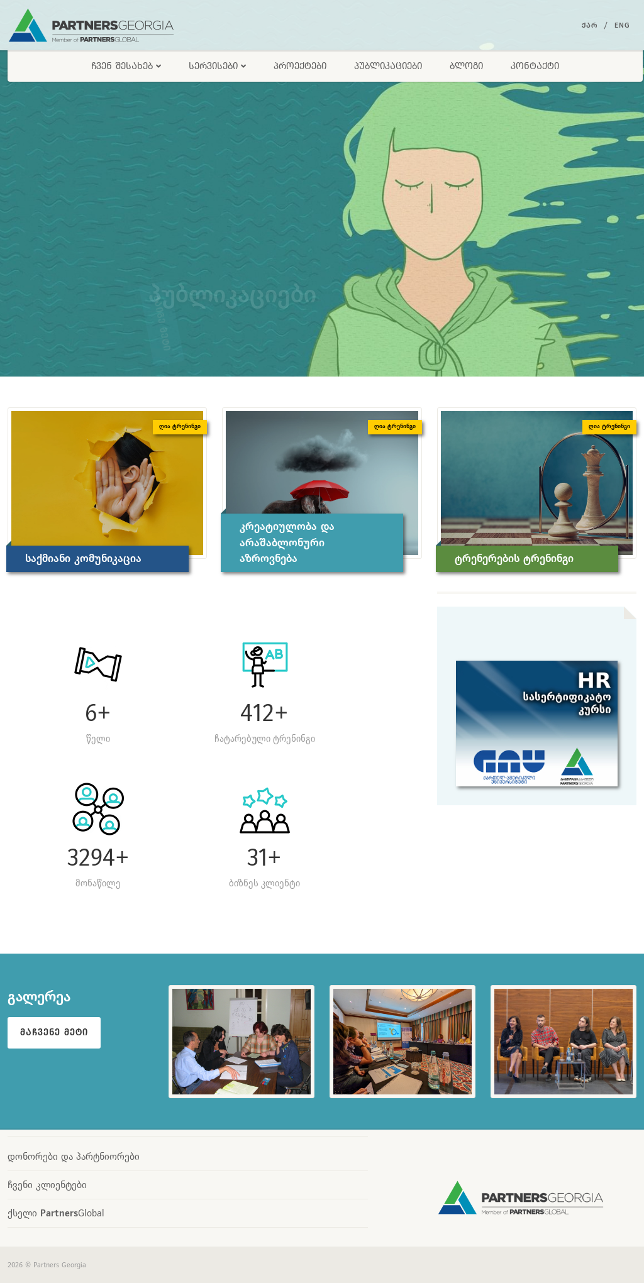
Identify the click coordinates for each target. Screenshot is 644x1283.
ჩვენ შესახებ (126, 65)
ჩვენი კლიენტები (47, 1184)
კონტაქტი (535, 65)
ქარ (589, 25)
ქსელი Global (56, 1213)
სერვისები (217, 65)
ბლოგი (466, 65)
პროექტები (300, 65)
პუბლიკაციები (388, 65)
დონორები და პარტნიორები (74, 1156)
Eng (622, 25)
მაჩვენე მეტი (54, 1032)
